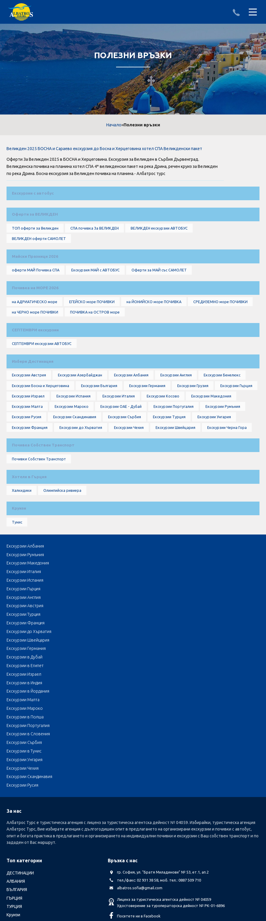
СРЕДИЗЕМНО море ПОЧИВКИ (222, 322)
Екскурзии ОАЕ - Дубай (121, 445)
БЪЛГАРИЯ (17, 787)
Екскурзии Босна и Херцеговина (39, 421)
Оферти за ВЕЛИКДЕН (35, 219)
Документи (52, 873)
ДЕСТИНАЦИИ (20, 771)
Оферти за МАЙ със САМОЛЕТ (161, 285)
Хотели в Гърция (29, 526)
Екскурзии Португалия (173, 445)
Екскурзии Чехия (128, 469)
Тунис (16, 580)
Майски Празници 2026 (35, 268)
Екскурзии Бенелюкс (223, 408)
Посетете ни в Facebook (139, 814)
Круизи (18, 563)
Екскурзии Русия (25, 457)
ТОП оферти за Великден (34, 236)
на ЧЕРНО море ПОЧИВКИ (34, 334)
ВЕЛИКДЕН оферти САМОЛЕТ (38, 248)
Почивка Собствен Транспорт (42, 489)
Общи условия (113, 873)
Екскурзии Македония (211, 433)
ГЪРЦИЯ (14, 795)
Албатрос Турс (21, 873)
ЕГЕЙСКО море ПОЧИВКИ (92, 322)
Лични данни (81, 873)
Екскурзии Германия (146, 421)
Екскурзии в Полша (193, 657)
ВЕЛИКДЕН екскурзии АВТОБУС (161, 236)
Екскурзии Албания (131, 408)
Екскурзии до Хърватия (80, 469)
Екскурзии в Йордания (196, 649)
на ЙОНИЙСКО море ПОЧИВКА (155, 322)
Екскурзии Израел (27, 433)
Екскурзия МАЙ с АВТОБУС (96, 285)
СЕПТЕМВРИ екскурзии (35, 354)
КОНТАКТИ (193, 873)
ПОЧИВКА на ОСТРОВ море (95, 334)
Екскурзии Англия (177, 408)
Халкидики (21, 543)
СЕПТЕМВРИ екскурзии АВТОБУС (41, 371)
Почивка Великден (25, 829)
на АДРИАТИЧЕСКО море (34, 322)
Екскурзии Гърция (235, 421)
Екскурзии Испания (73, 433)
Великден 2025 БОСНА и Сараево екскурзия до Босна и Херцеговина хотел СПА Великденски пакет (104, 148)
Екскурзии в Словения (112, 666)
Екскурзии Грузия (192, 421)
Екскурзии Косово (162, 433)
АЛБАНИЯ (16, 779)
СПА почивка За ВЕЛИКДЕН (95, 236)
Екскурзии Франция (29, 469)
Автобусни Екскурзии (27, 854)
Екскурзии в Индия (108, 649)
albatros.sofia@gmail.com (139, 786)
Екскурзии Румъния (223, 445)
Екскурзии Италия (118, 433)
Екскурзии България (98, 421)
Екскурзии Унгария (213, 457)
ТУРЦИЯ (14, 804)
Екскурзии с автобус (33, 194)
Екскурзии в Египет (193, 640)
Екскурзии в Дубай (109, 640)
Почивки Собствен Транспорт (38, 506)
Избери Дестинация (33, 391)
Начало (114, 124)
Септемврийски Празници (32, 846)
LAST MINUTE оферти (27, 821)
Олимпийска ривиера (61, 543)
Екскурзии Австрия (28, 408)
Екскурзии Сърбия (123, 457)
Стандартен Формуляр (155, 873)
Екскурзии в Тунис (24, 674)
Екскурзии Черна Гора (227, 469)
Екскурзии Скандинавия (73, 457)
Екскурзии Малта (26, 445)
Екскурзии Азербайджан (80, 408)
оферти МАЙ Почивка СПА (35, 285)
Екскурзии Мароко (71, 445)
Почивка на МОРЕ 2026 (34, 305)
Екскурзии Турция (168, 457)
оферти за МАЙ (22, 837)
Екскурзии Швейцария (175, 469)
